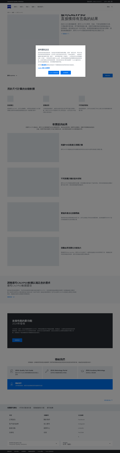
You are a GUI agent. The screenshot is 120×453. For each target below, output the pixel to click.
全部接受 (65, 72)
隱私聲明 (44, 65)
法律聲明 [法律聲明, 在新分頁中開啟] (47, 68)
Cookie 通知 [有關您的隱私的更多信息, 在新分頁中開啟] (41, 68)
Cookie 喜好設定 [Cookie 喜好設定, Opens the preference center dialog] (53, 72)
